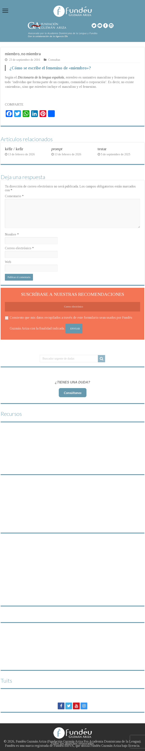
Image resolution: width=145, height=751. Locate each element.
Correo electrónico (19, 248)
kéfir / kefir (14, 149)
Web (8, 262)
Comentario (14, 196)
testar (102, 149)
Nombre (12, 234)
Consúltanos (72, 393)
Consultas (54, 59)
